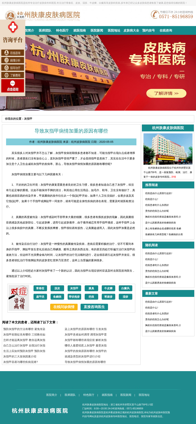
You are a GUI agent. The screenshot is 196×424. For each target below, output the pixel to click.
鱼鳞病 (57, 296)
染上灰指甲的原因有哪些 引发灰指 (86, 329)
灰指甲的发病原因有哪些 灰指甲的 (86, 351)
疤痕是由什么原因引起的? (158, 193)
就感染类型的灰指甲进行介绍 (82, 356)
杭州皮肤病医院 (135, 412)
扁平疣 (40, 296)
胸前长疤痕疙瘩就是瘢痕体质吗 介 (163, 216)
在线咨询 (166, 30)
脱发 (57, 288)
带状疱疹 (74, 296)
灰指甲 (74, 288)
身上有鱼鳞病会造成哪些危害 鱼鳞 (163, 228)
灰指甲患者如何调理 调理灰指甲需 (86, 334)
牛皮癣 (108, 288)
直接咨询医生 (94, 307)
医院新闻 (97, 30)
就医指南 (79, 30)
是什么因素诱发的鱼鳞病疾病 (160, 222)
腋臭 (91, 288)
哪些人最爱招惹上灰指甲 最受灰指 (86, 345)
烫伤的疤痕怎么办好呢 (157, 211)
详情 (173, 176)
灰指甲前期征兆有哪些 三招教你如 (24, 334)
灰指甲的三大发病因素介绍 (19, 356)
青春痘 (40, 288)
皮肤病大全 (131, 30)
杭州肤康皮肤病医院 (92, 412)
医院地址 (114, 30)
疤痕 (91, 296)
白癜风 (125, 288)
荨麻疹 (108, 296)
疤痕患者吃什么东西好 (157, 205)
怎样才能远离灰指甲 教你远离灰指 (24, 340)
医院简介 (28, 30)
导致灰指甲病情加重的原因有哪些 (85, 361)
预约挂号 (148, 30)
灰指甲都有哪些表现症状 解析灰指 (86, 340)
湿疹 (125, 296)
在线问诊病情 (63, 307)
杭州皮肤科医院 (159, 412)
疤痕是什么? (151, 199)
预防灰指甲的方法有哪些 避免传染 (24, 329)
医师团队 (45, 30)
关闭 (20, 17)
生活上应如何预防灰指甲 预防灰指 (24, 351)
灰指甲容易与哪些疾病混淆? (20, 361)
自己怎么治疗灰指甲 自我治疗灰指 (24, 345)
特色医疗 (62, 30)
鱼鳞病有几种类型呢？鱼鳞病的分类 (164, 234)
